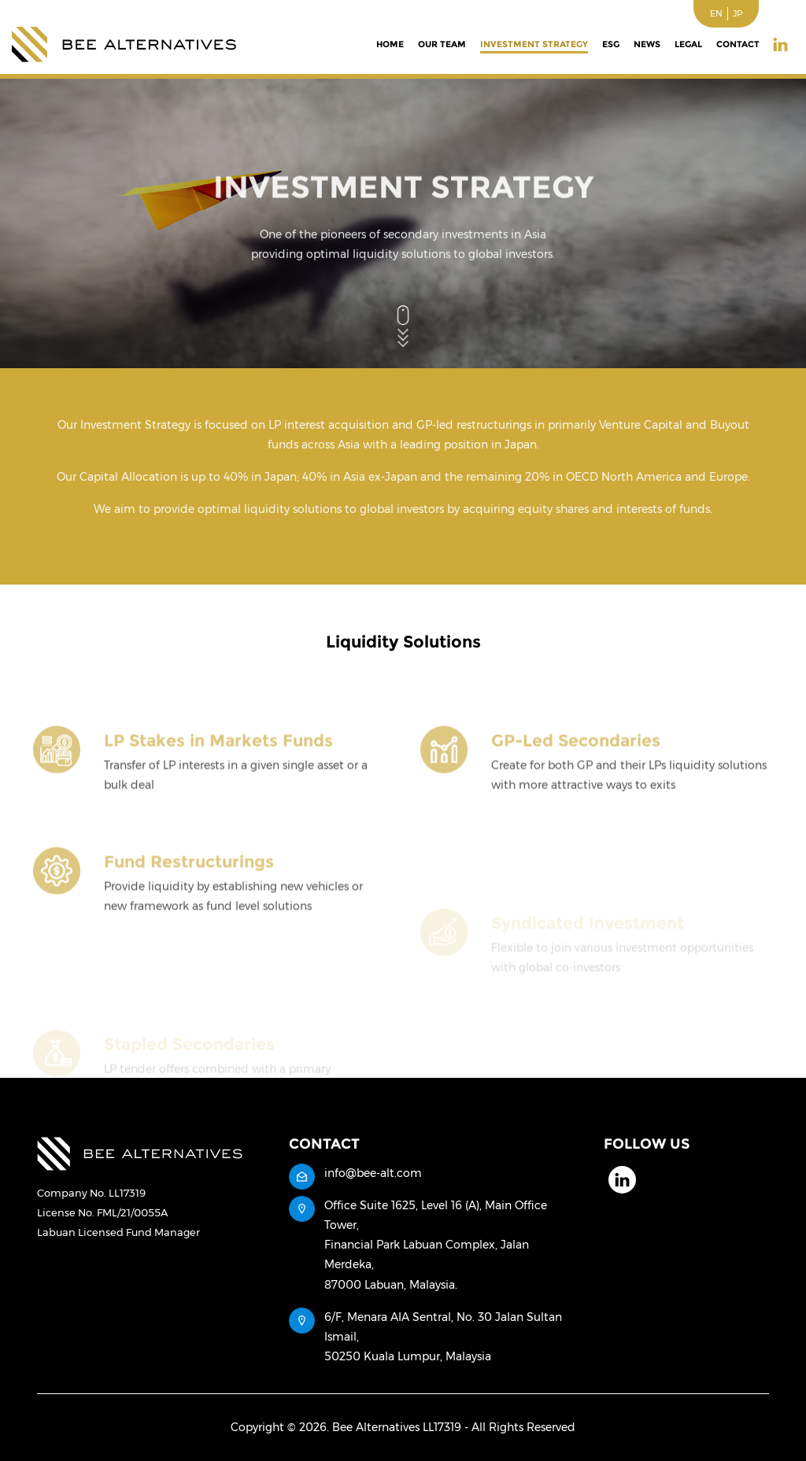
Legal (688, 44)
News (647, 44)
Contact (738, 44)
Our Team (442, 44)
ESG (610, 44)
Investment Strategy (534, 44)
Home (390, 44)
